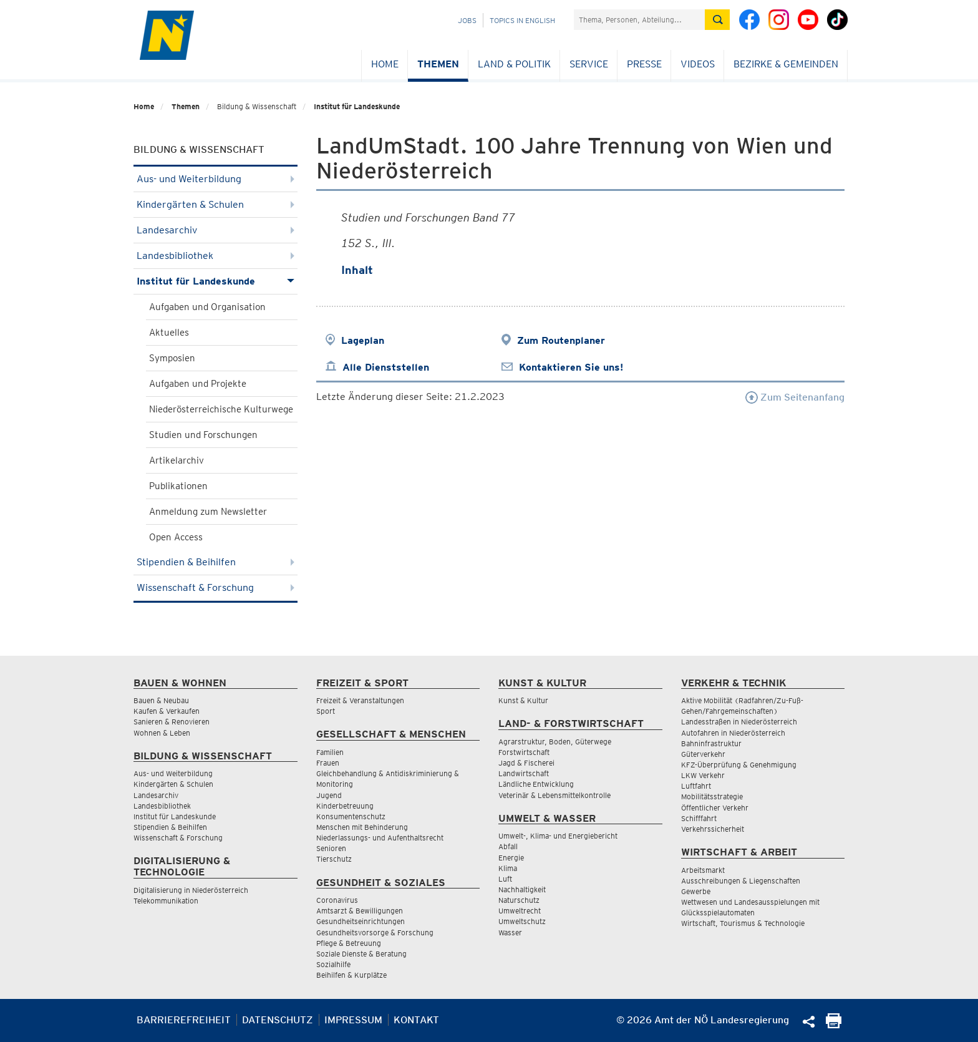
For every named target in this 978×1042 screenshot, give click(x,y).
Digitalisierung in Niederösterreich (190, 890)
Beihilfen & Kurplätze (351, 975)
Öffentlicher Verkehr (714, 807)
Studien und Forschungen (203, 435)
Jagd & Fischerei (526, 762)
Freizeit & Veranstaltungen (360, 700)
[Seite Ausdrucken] (834, 1025)
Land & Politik (514, 64)
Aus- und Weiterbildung (215, 179)
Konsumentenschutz (350, 816)
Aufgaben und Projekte (197, 383)
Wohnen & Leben (161, 733)
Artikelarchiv (176, 460)
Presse (644, 64)
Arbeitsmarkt (703, 870)
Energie (511, 857)
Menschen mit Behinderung (362, 827)
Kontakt (416, 1020)
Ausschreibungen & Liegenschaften (740, 880)
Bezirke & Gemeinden (786, 64)
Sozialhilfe (333, 964)
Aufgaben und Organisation (207, 307)
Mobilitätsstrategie (712, 796)
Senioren (331, 848)
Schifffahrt (699, 818)
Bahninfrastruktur (711, 743)
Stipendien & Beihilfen (215, 562)
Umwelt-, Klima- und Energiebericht (557, 835)
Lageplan (362, 340)
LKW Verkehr (703, 775)
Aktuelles (169, 332)
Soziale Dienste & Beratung (361, 953)
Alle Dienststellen (385, 367)
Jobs (467, 20)
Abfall (508, 846)
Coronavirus (337, 900)
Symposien (172, 358)
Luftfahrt (696, 786)
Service (588, 64)
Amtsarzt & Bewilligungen (359, 910)
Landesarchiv (215, 230)
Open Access (176, 537)
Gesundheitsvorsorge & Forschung (374, 932)
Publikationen (178, 486)
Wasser (510, 932)
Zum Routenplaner (561, 340)
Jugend (329, 795)
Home (385, 64)
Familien (330, 752)
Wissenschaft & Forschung (215, 587)
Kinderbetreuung (345, 806)
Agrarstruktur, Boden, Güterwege (554, 741)
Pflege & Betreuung (348, 943)
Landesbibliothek (215, 255)
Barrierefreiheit (184, 1020)
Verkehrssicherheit (712, 829)
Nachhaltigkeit (522, 889)
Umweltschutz (522, 921)
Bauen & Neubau (161, 700)
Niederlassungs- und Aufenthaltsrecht (379, 837)
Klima (507, 868)
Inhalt (357, 269)
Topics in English (522, 20)
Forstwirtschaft (524, 752)
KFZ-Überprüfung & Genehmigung (738, 764)
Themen (438, 64)
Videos (697, 64)
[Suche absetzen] (717, 19)
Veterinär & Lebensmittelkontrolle (554, 795)
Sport (325, 711)
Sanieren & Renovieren (171, 721)
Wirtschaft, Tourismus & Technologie (743, 923)
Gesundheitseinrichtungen (360, 921)
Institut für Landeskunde (357, 106)
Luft (505, 879)
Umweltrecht (519, 910)
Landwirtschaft (523, 773)
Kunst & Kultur (523, 700)
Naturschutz (519, 900)
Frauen (327, 762)
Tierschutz (334, 859)
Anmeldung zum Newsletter (208, 511)
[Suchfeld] (639, 19)
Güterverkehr (703, 754)
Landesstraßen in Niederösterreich (739, 721)
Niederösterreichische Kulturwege (221, 409)
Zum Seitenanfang (795, 397)
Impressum (353, 1020)
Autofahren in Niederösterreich (733, 733)
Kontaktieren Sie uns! (571, 367)
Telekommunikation (165, 900)
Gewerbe (695, 891)
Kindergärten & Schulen (215, 204)
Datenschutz (277, 1020)
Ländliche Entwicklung (536, 784)
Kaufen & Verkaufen (166, 711)
